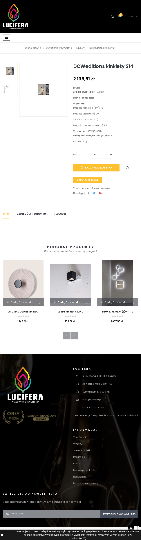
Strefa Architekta (82, 450)
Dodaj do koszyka (96, 167)
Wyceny (77, 443)
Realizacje (79, 456)
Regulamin (79, 476)
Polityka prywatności (84, 470)
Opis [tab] (6, 214)
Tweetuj (94, 193)
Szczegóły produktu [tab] (31, 214)
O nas (76, 463)
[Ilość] (102, 154)
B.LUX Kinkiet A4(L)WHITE (117, 311)
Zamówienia (80, 437)
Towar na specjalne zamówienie (91, 188)
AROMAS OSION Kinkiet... (23, 311)
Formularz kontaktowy (85, 483)
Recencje (60, 214)
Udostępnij (89, 193)
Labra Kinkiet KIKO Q (70, 311)
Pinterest (100, 193)
